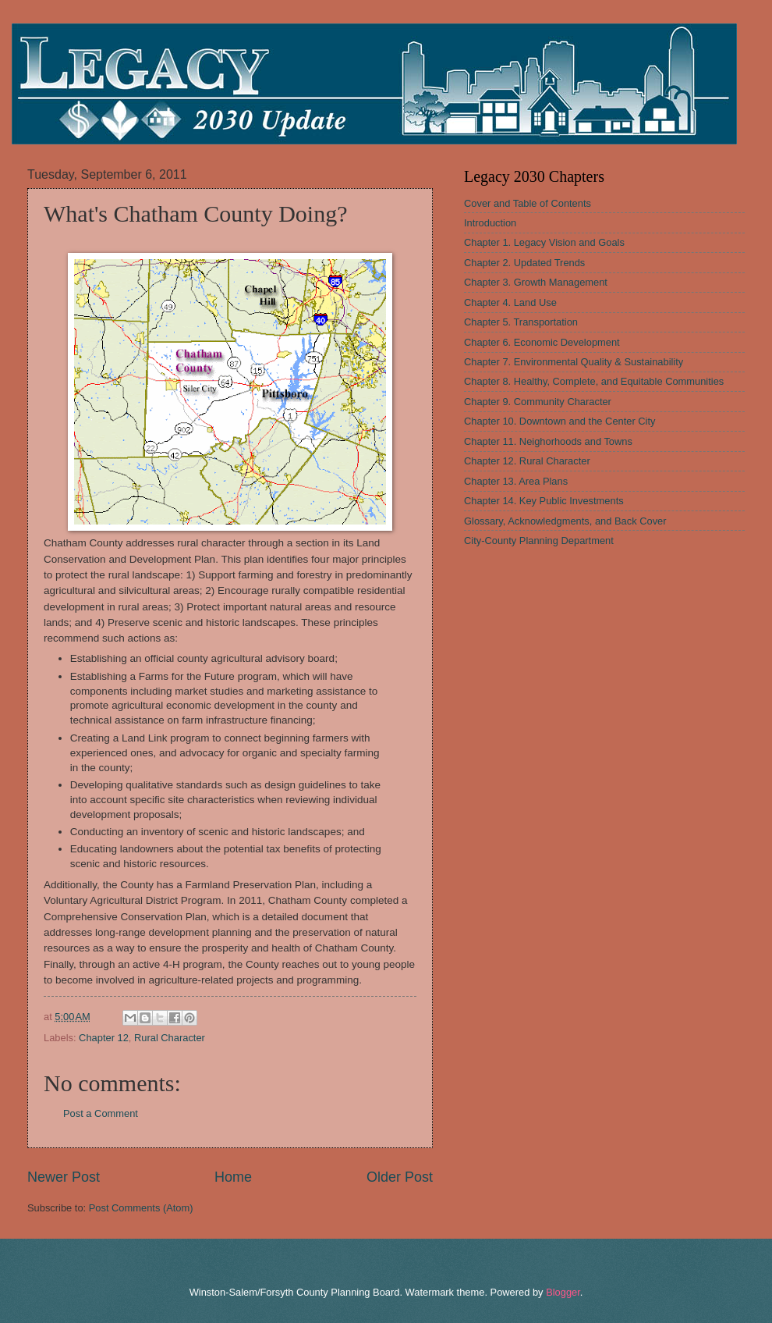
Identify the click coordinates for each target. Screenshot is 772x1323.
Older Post (400, 1177)
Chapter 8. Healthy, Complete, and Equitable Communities (594, 381)
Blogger (563, 1292)
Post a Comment (100, 1113)
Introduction (490, 223)
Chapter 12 (104, 1038)
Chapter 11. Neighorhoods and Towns (548, 441)
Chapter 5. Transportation (521, 322)
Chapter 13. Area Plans (516, 481)
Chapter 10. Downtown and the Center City (559, 421)
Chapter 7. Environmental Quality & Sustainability (573, 362)
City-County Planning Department (539, 540)
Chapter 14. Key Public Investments (544, 501)
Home (233, 1177)
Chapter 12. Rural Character (527, 461)
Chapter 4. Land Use (510, 302)
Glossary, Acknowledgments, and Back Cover (565, 521)
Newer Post (63, 1177)
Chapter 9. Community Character (537, 401)
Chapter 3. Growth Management (535, 282)
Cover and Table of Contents (527, 203)
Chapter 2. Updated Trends (524, 263)
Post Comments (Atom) (141, 1208)
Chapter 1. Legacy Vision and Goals (544, 242)
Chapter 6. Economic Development (542, 342)
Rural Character (169, 1038)
